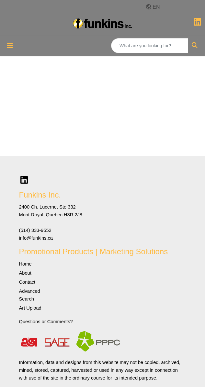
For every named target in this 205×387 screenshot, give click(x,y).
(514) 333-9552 (35, 230)
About (25, 273)
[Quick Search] (149, 45)
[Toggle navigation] (10, 45)
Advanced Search (29, 295)
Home (25, 264)
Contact (27, 282)
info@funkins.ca (36, 238)
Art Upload (30, 308)
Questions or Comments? (46, 321)
